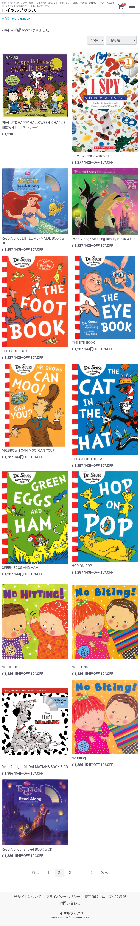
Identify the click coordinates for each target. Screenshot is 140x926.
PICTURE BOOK (21, 18)
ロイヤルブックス (19, 10)
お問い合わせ (70, 903)
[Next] (105, 873)
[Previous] (35, 873)
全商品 (5, 18)
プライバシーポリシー (63, 897)
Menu (132, 4)
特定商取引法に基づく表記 (105, 897)
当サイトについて (28, 897)
